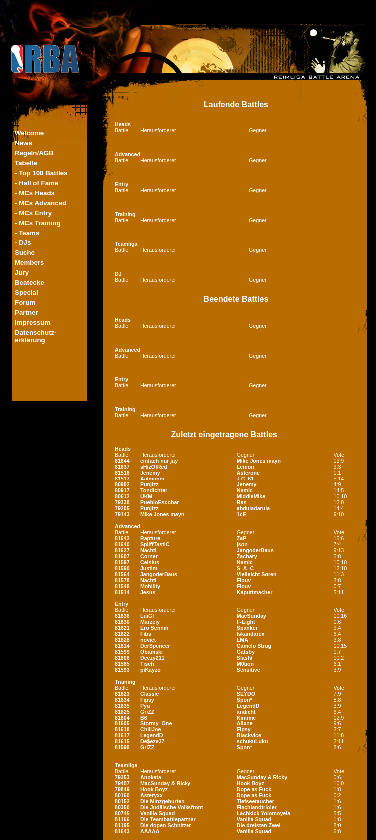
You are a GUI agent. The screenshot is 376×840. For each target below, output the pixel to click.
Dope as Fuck (254, 789)
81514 (122, 592)
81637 (122, 467)
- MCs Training (38, 223)
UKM (146, 496)
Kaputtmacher (255, 592)
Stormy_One (156, 723)
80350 (122, 807)
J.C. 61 (245, 478)
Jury (22, 272)
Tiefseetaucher (255, 801)
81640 (122, 544)
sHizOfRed (153, 467)
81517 (122, 478)
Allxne (245, 723)
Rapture (150, 538)
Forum (25, 302)
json (242, 544)
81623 (122, 694)
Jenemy (150, 473)
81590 (122, 568)
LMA (242, 640)
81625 (122, 712)
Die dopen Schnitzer (165, 825)
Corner (149, 556)
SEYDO (246, 694)
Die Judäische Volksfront (171, 807)
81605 (122, 723)
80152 (122, 801)
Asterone (248, 473)
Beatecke (29, 282)
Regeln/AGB (34, 153)
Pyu (145, 706)
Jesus (147, 592)
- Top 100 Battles (41, 173)
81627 (122, 550)
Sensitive (248, 670)
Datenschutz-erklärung (36, 336)
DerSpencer (155, 646)
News (23, 143)
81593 (122, 670)
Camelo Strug (254, 646)
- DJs (23, 242)
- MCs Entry (33, 213)
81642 (122, 538)
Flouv (244, 580)
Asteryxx (151, 795)
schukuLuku (252, 741)
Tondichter (153, 490)
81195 (122, 825)
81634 (122, 700)
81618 (122, 729)
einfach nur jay (159, 461)
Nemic (245, 490)
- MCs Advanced (40, 203)
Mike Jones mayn (259, 461)
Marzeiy (150, 622)
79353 (122, 777)
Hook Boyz (250, 783)
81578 (122, 580)
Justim (148, 568)
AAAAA (149, 831)
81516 (122, 473)
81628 (122, 640)
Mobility (150, 586)
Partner (26, 312)
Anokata (150, 777)
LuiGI (147, 616)
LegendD (248, 706)
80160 (122, 795)
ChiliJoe (150, 729)
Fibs (145, 634)
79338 (122, 502)
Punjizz (149, 484)
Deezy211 (152, 658)
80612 (122, 496)
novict (148, 640)
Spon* (244, 700)
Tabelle (26, 163)
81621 (122, 628)
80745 (122, 813)
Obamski (151, 652)
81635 (122, 706)
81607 (122, 556)
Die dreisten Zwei (259, 825)
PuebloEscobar (159, 502)
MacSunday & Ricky (262, 777)
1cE (241, 514)
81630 (122, 622)
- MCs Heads (35, 193)
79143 (122, 514)
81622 (122, 634)
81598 (122, 747)
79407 (122, 783)
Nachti (148, 550)
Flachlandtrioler (257, 807)
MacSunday (251, 616)
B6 (143, 717)
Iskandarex (251, 634)
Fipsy (147, 700)
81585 (122, 664)
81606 (122, 658)
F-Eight (246, 622)
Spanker (247, 628)
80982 (122, 484)
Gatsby (246, 652)
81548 (122, 586)
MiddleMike (251, 496)
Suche (25, 252)
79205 (122, 508)
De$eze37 (152, 741)
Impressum (32, 322)
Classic (149, 694)
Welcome (29, 133)
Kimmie (246, 717)
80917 (122, 490)
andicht (246, 712)
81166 (122, 819)
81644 (122, 461)
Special (26, 292)
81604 (122, 717)
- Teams (27, 233)
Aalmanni (152, 478)
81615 (122, 741)
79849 (122, 789)
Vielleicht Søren (257, 574)
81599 (122, 652)
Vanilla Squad (157, 813)
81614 (122, 646)
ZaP (242, 538)
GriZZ (147, 712)
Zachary (247, 556)
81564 (122, 574)
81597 (122, 562)
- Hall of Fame (36, 183)
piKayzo (150, 670)
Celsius (149, 562)
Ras (242, 502)
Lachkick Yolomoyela (263, 813)
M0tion (245, 664)
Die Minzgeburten (162, 801)
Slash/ (244, 658)
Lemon (245, 467)
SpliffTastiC (154, 544)
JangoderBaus (255, 550)
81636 (122, 616)
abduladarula (253, 508)
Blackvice (249, 735)
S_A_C (245, 568)
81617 (122, 735)
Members (29, 262)
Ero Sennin (154, 628)
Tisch (147, 664)
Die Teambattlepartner (168, 819)
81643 (122, 831)
